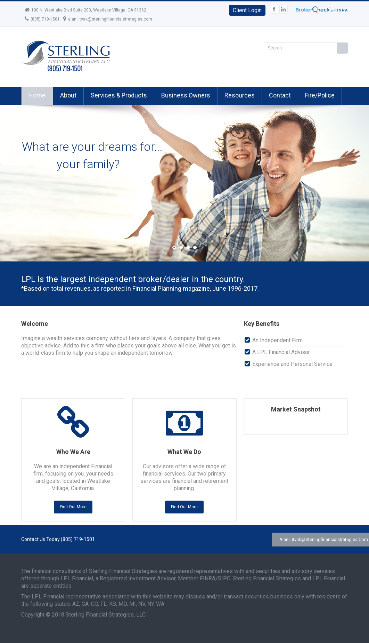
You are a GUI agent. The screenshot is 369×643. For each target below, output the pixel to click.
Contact (280, 95)
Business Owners (185, 95)
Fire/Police (320, 95)
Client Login (247, 10)
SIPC (224, 578)
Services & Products (119, 95)
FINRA (207, 578)
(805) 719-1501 (42, 19)
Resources (239, 95)
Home (37, 95)
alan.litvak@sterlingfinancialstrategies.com (107, 19)
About (68, 95)
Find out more (73, 506)
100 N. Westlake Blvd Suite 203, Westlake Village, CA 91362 (85, 10)
